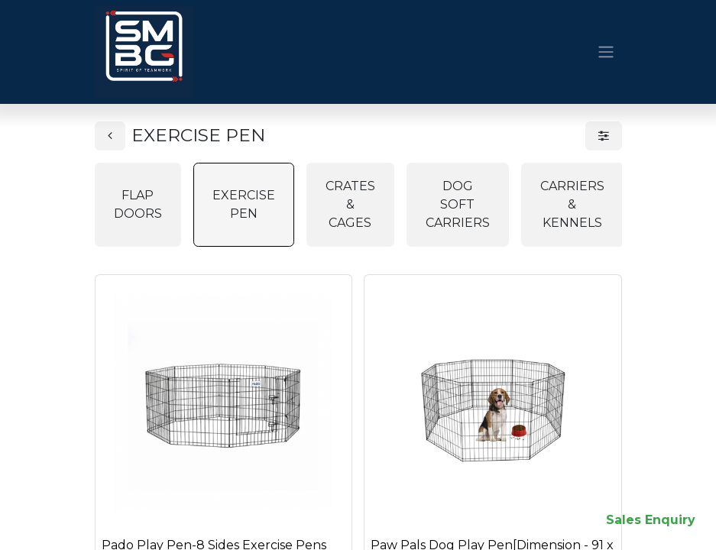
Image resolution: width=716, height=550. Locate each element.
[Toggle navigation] (606, 52)
